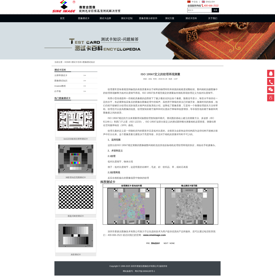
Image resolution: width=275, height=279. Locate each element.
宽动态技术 (155, 243)
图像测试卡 (84, 18)
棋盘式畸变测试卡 (76, 216)
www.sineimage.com (154, 235)
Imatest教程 (75, 86)
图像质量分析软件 (148, 18)
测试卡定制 (126, 18)
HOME (67, 62)
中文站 (195, 2)
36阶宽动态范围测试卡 (76, 177)
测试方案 (169, 18)
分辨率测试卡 (75, 75)
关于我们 (212, 18)
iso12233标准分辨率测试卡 (76, 139)
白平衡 (75, 91)
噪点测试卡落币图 (189, 186)
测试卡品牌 (105, 18)
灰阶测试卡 (76, 254)
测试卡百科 (191, 18)
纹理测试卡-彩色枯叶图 (131, 186)
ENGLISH (210, 2)
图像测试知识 (89, 62)
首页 (62, 18)
